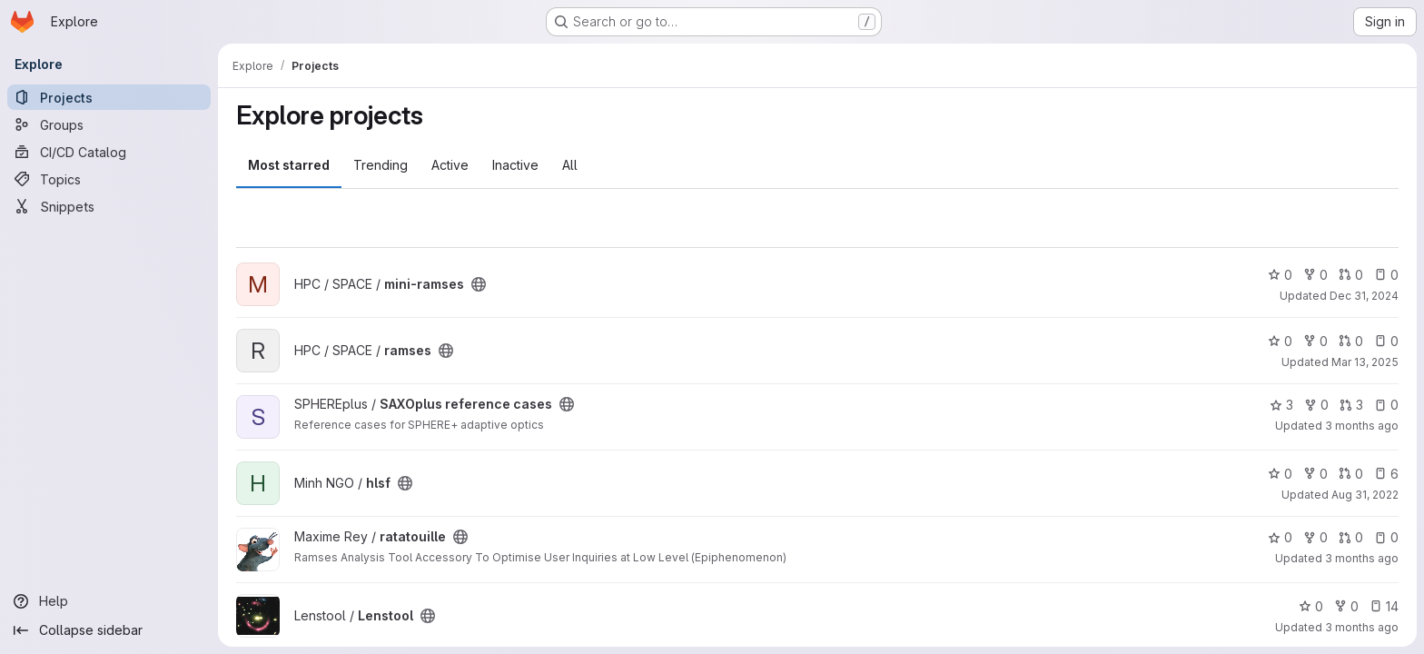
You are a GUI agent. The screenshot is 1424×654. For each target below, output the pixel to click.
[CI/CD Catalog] (109, 151)
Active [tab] (450, 165)
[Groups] (109, 124)
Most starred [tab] (289, 165)
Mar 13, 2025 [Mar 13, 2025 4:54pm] (1365, 362)
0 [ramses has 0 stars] (1280, 341)
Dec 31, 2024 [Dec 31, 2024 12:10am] (1364, 295)
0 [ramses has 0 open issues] (1386, 341)
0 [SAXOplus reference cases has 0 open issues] (1386, 404)
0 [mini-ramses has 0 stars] (1280, 274)
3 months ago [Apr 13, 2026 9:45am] (1362, 558)
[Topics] (109, 179)
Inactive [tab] (515, 165)
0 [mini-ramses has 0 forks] (1315, 274)
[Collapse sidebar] (109, 630)
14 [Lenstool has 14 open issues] (1384, 606)
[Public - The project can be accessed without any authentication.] (478, 284)
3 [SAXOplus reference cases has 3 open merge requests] (1351, 404)
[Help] (109, 601)
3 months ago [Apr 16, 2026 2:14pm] (1362, 425)
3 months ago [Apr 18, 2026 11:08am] (1362, 627)
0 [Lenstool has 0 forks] (1346, 606)
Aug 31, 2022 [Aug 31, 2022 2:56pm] (1365, 494)
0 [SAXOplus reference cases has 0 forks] (1316, 404)
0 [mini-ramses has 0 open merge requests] (1351, 274)
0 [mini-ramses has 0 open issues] (1386, 274)
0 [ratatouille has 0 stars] (1280, 537)
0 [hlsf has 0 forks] (1315, 473)
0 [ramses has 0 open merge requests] (1351, 341)
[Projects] (109, 97)
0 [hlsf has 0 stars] (1280, 473)
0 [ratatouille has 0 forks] (1315, 537)
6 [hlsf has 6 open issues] (1386, 473)
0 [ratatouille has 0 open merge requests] (1351, 537)
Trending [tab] (380, 165)
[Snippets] (109, 206)
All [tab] (570, 165)
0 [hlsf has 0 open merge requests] (1351, 473)
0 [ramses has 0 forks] (1315, 341)
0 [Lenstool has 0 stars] (1311, 606)
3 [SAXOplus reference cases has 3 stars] (1281, 404)
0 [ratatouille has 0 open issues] (1386, 537)
